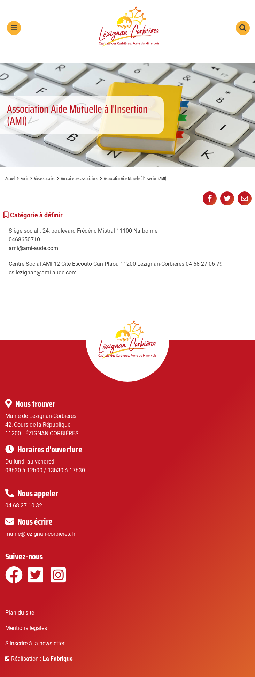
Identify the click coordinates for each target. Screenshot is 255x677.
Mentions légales (26, 628)
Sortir (25, 178)
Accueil (10, 178)
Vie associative (44, 178)
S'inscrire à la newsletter (34, 643)
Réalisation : (42, 658)
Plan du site (19, 612)
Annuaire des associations (79, 178)
